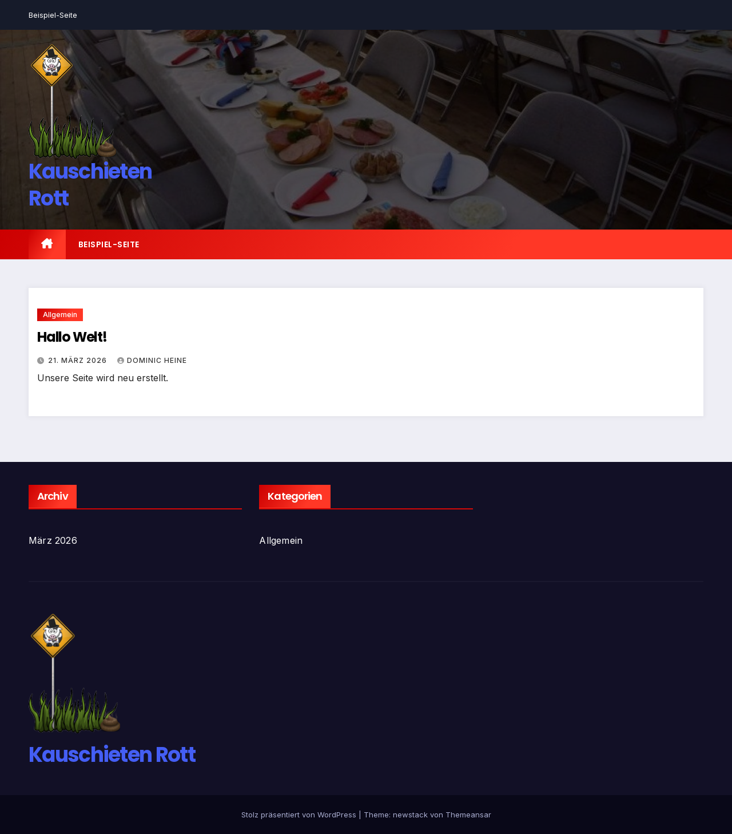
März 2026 (53, 540)
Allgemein (60, 314)
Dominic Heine (152, 360)
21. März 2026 (78, 360)
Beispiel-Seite (53, 14)
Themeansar (468, 814)
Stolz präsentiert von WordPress (300, 814)
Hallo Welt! (72, 336)
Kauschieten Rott (90, 185)
